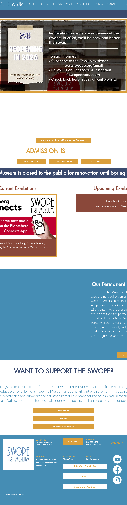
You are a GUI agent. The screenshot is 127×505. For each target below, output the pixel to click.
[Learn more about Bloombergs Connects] (63, 140)
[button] (63, 161)
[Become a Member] (63, 426)
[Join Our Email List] (85, 466)
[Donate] (63, 418)
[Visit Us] (96, 161)
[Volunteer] (63, 410)
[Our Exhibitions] (31, 161)
